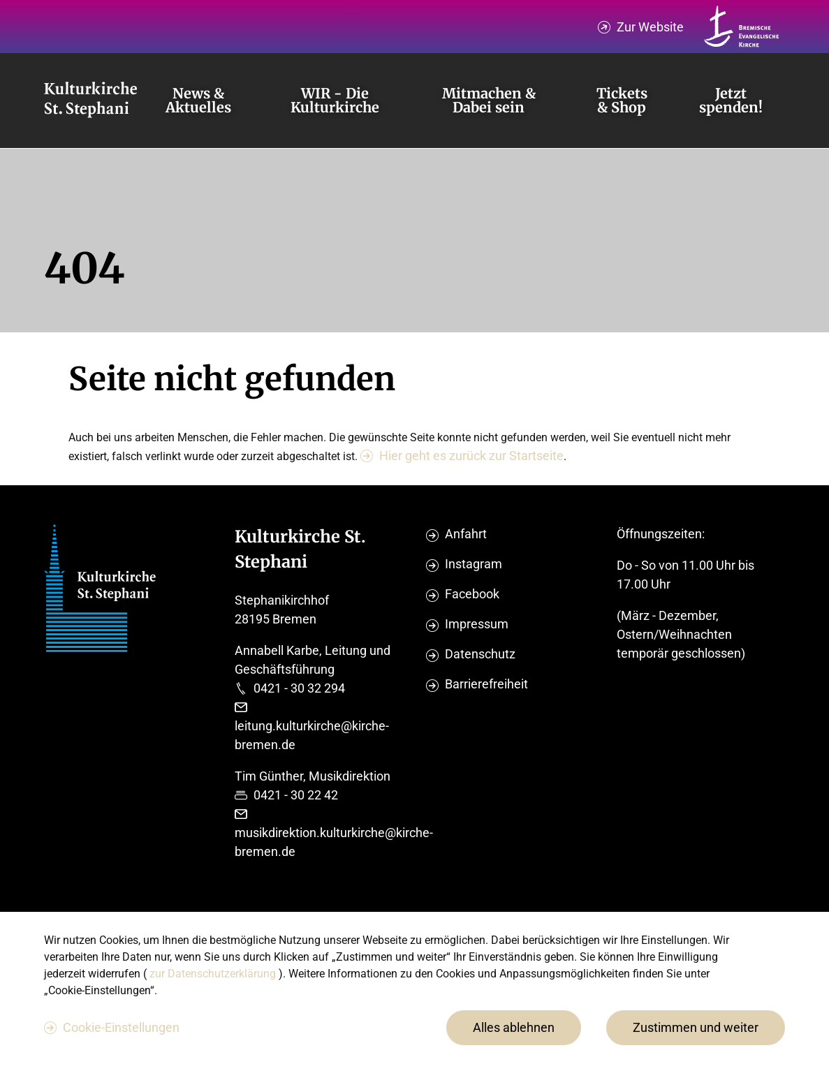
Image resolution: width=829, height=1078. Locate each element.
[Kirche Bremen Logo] (741, 26)
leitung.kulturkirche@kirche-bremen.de (312, 735)
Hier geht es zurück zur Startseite (471, 455)
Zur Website (650, 27)
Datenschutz (480, 654)
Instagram (473, 563)
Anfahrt (466, 533)
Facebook (472, 593)
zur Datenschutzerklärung (214, 973)
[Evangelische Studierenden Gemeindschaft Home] (90, 100)
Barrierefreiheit (486, 684)
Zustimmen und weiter (695, 1027)
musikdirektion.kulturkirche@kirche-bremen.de (334, 842)
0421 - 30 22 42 (296, 795)
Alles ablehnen (514, 1027)
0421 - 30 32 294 (299, 688)
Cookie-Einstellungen (121, 1027)
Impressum (476, 623)
